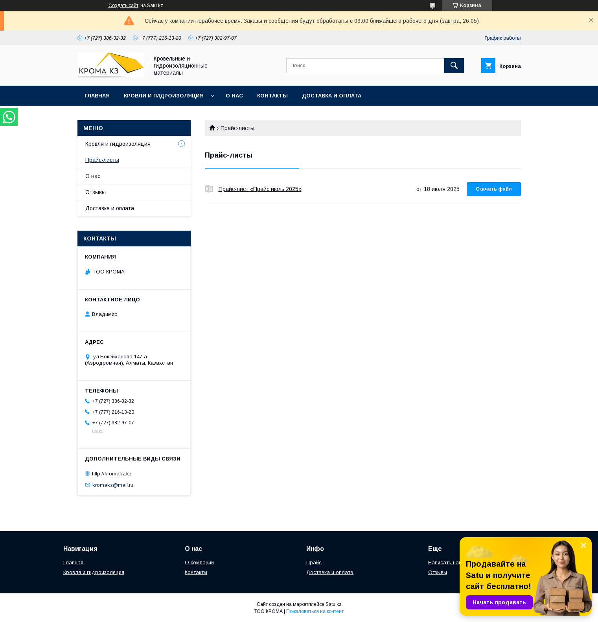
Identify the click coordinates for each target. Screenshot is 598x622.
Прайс (314, 562)
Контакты (272, 96)
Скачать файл (494, 189)
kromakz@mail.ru (112, 485)
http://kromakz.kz (112, 474)
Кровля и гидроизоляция (164, 96)
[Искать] (454, 65)
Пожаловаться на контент (315, 611)
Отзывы (95, 192)
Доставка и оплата (331, 96)
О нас (234, 96)
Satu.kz (334, 604)
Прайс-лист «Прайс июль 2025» (209, 189)
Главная (97, 96)
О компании (199, 562)
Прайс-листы (102, 160)
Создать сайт (123, 5)
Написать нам (445, 562)
